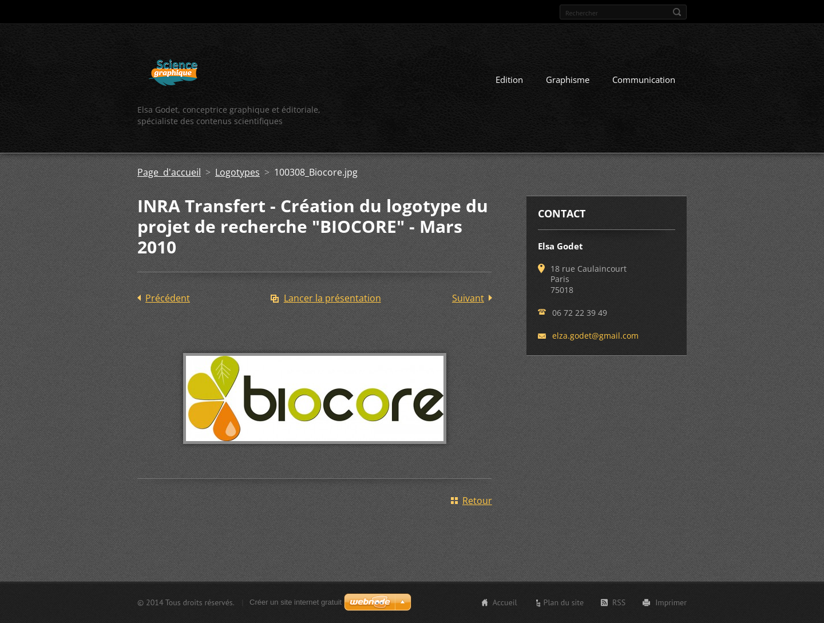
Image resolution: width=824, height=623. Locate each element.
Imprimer (671, 602)
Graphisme (567, 79)
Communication (643, 79)
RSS (618, 602)
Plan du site (564, 602)
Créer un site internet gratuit (295, 602)
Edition (509, 79)
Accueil (505, 602)
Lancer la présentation (332, 298)
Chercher (677, 12)
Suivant (468, 298)
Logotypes (237, 172)
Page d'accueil (169, 172)
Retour (477, 500)
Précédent (167, 298)
